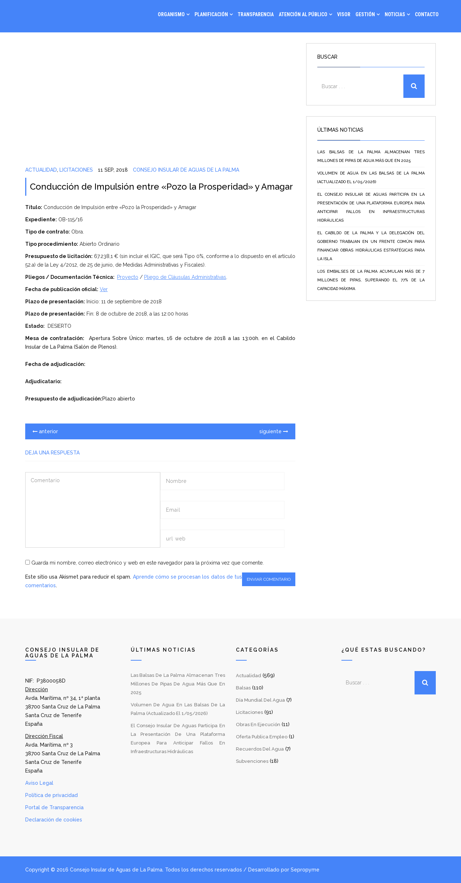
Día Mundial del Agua (260, 700)
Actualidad (41, 170)
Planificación (211, 14)
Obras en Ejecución (258, 724)
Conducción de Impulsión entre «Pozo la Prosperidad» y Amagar (161, 186)
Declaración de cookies (53, 820)
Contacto (427, 14)
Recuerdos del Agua (260, 749)
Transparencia (256, 14)
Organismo (171, 14)
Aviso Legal (39, 783)
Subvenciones (252, 761)
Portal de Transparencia (54, 807)
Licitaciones (76, 170)
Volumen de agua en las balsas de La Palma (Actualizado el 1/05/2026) (371, 177)
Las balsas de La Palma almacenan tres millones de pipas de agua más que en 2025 (371, 156)
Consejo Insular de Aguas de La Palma (186, 170)
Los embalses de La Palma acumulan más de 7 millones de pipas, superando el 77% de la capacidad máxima (371, 280)
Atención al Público (303, 14)
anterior (45, 431)
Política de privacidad (51, 795)
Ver (104, 289)
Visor (343, 14)
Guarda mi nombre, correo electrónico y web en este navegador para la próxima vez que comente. (147, 563)
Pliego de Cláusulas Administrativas (185, 277)
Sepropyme (305, 870)
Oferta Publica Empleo (261, 736)
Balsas (243, 687)
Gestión (365, 14)
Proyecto (127, 277)
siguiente (273, 431)
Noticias (395, 14)
